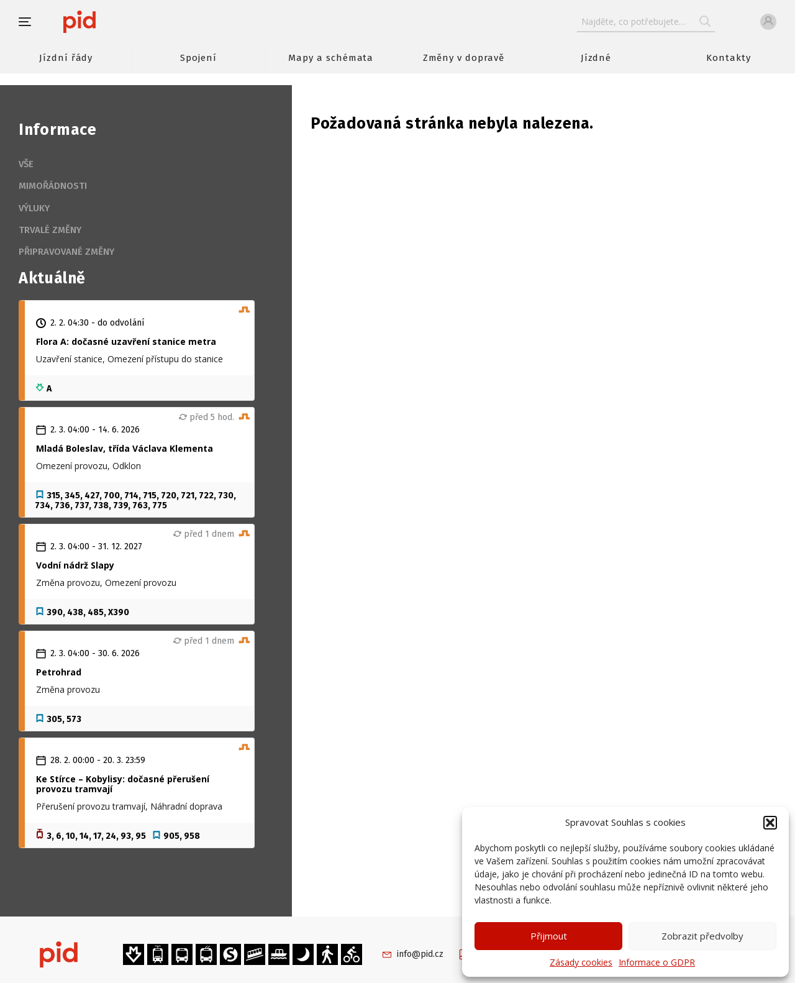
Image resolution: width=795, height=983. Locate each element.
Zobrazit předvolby (702, 936)
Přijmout (548, 936)
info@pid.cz (420, 954)
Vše (26, 164)
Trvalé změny (50, 229)
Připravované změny (66, 251)
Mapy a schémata (330, 57)
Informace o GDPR (657, 962)
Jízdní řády (66, 57)
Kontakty (728, 57)
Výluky (34, 208)
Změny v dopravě (463, 57)
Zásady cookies (581, 962)
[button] (770, 822)
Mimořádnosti (53, 185)
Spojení (198, 57)
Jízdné (596, 57)
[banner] (116, 22)
